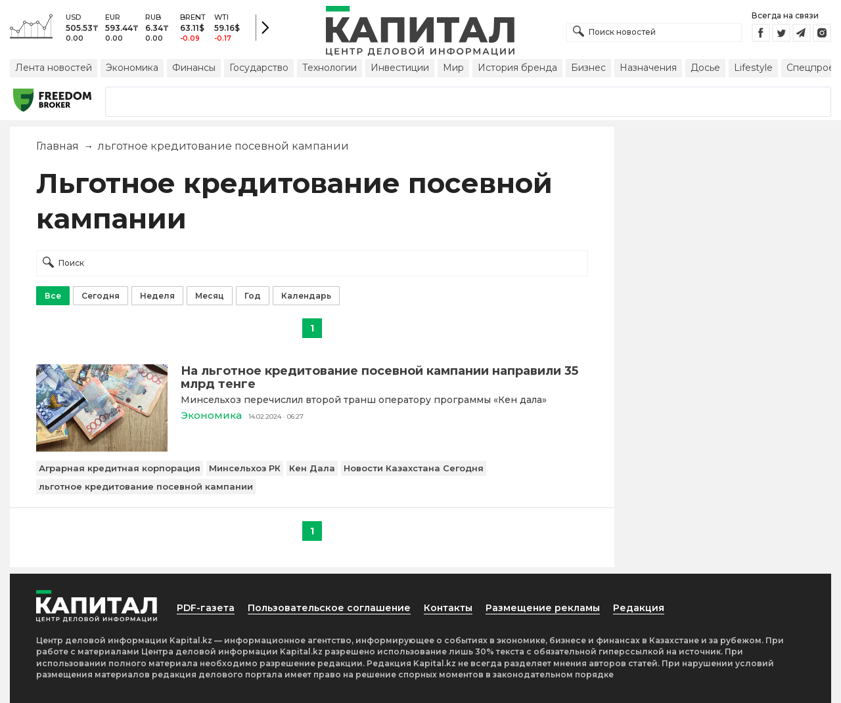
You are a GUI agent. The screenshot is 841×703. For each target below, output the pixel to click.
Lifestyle (753, 68)
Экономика (132, 68)
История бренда (517, 68)
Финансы (194, 68)
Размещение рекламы (543, 608)
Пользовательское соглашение (329, 608)
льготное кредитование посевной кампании (146, 486)
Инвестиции (400, 68)
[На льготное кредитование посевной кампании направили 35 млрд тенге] (102, 448)
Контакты (448, 608)
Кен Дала (312, 468)
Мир (453, 68)
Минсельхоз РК (245, 468)
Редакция (638, 608)
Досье (705, 68)
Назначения (648, 68)
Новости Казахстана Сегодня (414, 468)
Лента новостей (53, 68)
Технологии (329, 68)
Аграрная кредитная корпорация (119, 468)
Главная (57, 146)
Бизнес (588, 68)
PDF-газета (206, 608)
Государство (258, 68)
